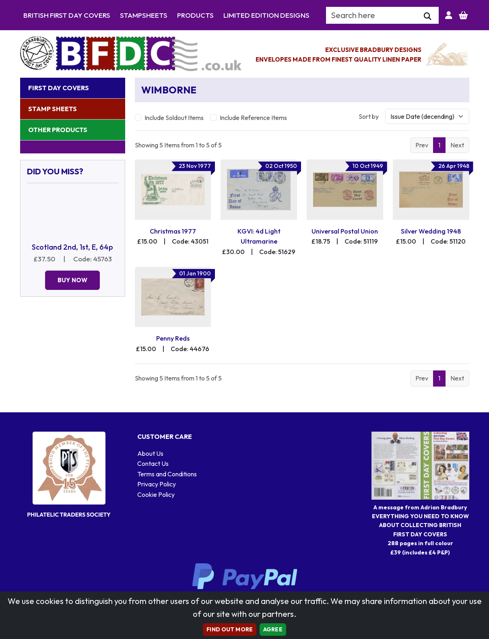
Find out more (229, 629)
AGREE (273, 629)
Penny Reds (173, 338)
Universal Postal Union (345, 231)
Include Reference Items (253, 118)
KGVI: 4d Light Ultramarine (259, 236)
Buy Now (72, 280)
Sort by (369, 116)
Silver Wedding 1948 (431, 231)
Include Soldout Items (174, 118)
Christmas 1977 (173, 231)
